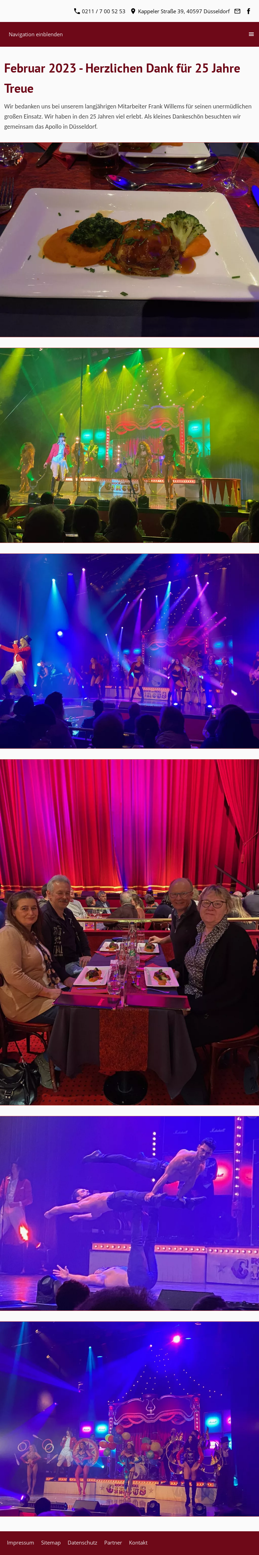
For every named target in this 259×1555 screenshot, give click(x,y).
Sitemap (51, 1542)
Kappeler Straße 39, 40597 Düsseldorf (180, 11)
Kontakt (138, 1542)
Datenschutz (82, 1542)
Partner (113, 1542)
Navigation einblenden (36, 34)
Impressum (20, 1542)
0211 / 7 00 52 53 (100, 11)
